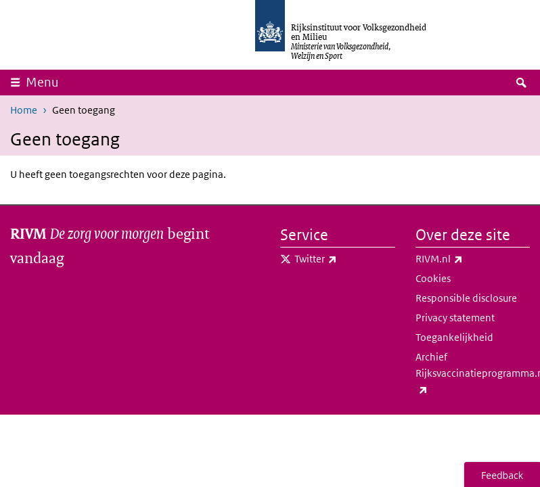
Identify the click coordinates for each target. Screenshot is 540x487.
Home (23, 109)
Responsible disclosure (466, 298)
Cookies (433, 278)
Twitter (344, 259)
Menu (47, 82)
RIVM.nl (468, 259)
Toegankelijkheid (454, 337)
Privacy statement (455, 317)
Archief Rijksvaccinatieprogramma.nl (473, 374)
